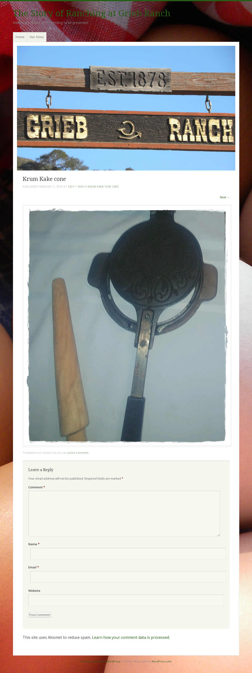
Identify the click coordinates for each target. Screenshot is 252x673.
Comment (36, 487)
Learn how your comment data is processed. (131, 637)
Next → (225, 197)
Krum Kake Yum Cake (103, 186)
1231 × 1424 (75, 186)
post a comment (78, 452)
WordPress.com (162, 661)
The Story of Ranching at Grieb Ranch (91, 13)
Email (33, 567)
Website (34, 590)
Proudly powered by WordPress (100, 661)
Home (20, 37)
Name (34, 544)
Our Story (36, 37)
